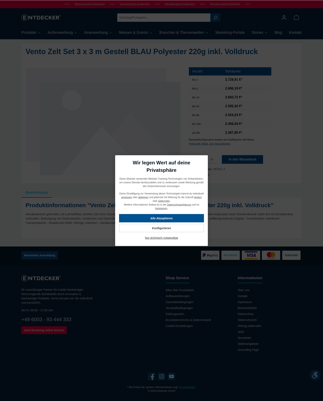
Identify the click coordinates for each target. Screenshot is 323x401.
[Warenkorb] (296, 17)
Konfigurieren (161, 228)
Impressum (245, 302)
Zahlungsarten (175, 314)
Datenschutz (246, 314)
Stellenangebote (248, 343)
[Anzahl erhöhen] (212, 159)
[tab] (36, 192)
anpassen (126, 197)
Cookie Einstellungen (179, 326)
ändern (198, 197)
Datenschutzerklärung (179, 204)
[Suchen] (215, 17)
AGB (241, 332)
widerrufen (164, 200)
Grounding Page (248, 349)
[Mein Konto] (284, 17)
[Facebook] (151, 376)
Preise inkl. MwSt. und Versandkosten (209, 143)
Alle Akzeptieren (161, 218)
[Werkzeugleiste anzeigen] (315, 375)
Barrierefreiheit (247, 308)
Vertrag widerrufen (249, 326)
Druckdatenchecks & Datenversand (188, 320)
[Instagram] (161, 376)
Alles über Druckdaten (180, 290)
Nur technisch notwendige (161, 237)
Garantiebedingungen (179, 302)
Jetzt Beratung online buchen (44, 330)
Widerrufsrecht (247, 320)
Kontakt (242, 296)
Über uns (243, 290)
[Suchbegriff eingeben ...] (164, 17)
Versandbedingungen (179, 308)
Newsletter (244, 337)
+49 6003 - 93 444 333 (46, 319)
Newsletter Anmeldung (39, 255)
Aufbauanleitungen (178, 296)
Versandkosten (187, 387)
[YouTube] (171, 376)
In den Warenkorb (242, 159)
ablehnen (143, 197)
